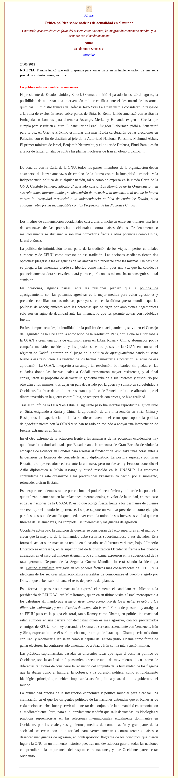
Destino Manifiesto (40, 568)
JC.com (88, 15)
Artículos (89, 55)
